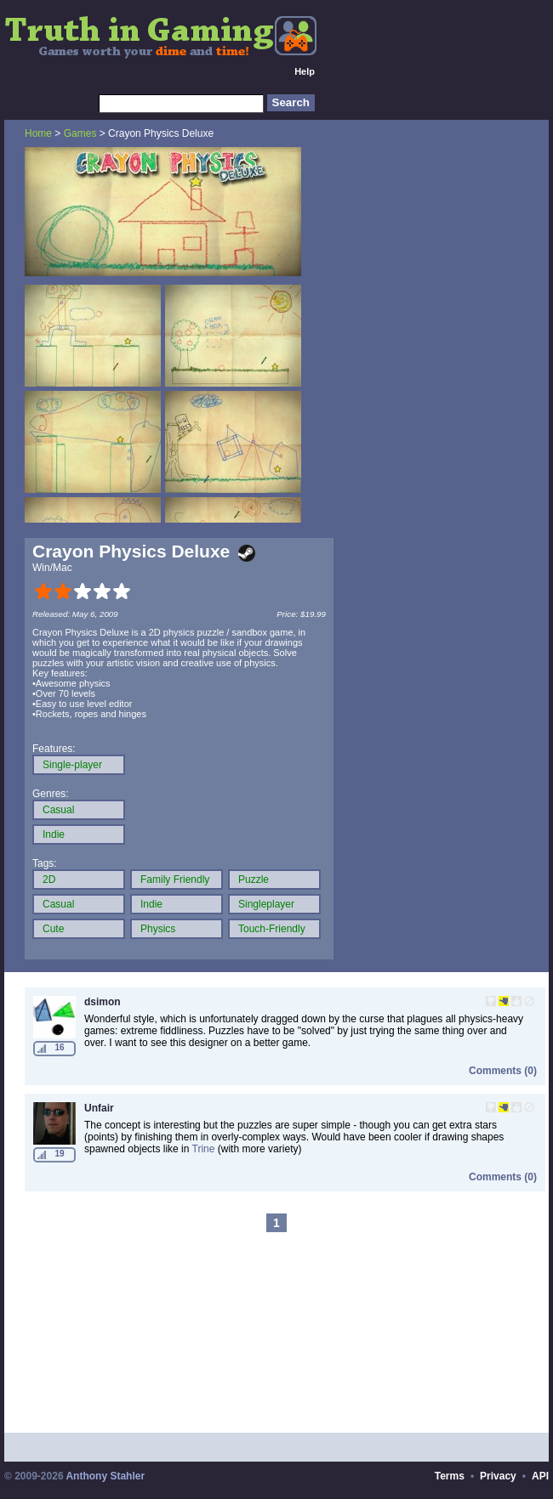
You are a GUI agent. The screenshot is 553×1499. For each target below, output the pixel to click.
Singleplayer (266, 904)
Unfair (99, 1108)
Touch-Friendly (271, 929)
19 (59, 1153)
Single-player (72, 765)
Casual (58, 810)
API (540, 1476)
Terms (450, 1476)
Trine (203, 1149)
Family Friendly (174, 879)
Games (80, 133)
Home (38, 133)
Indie (54, 834)
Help (304, 71)
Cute (53, 929)
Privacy (498, 1476)
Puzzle (253, 879)
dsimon (102, 1002)
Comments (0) (503, 1071)
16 (59, 1047)
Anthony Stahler (105, 1476)
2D (49, 879)
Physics (157, 929)
